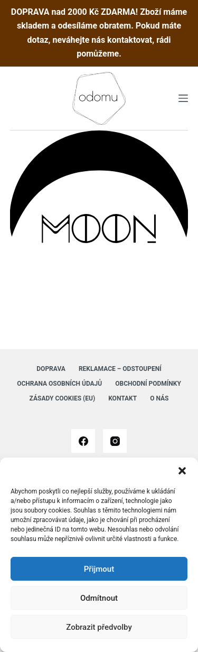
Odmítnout (99, 598)
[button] (182, 470)
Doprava (50, 368)
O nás (159, 398)
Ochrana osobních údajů (59, 383)
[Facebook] (83, 441)
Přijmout (99, 569)
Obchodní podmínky (148, 383)
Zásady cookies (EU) (63, 398)
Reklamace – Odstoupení (120, 368)
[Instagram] (115, 441)
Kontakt (122, 398)
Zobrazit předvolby (99, 627)
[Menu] (183, 98)
